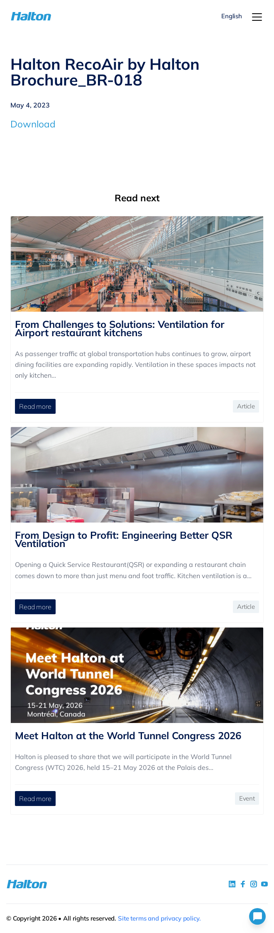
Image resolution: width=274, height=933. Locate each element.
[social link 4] (264, 884)
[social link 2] (243, 884)
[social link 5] (253, 884)
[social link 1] (232, 884)
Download (33, 124)
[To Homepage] (31, 16)
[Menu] (257, 17)
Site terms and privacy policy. (159, 918)
